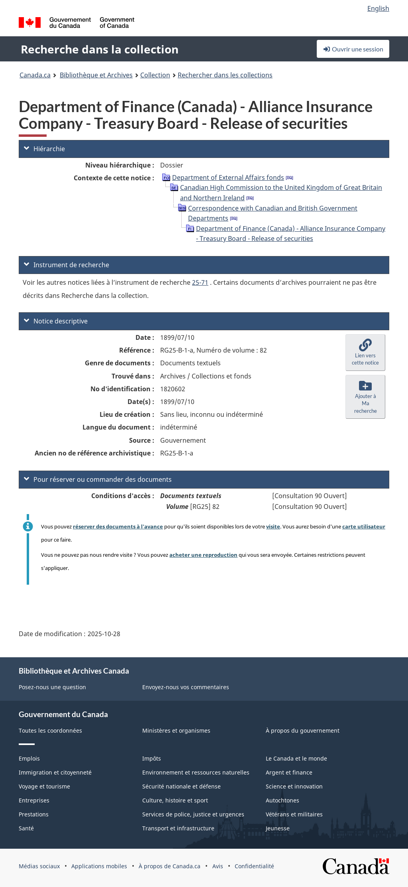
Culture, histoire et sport (175, 800)
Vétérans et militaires (294, 814)
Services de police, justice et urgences (193, 814)
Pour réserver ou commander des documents (98, 479)
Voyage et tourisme (44, 786)
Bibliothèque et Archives (96, 75)
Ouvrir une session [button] (353, 49)
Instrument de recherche (66, 264)
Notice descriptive (56, 321)
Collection (155, 75)
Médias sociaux (39, 866)
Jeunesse (278, 828)
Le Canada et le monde (296, 758)
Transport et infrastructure (178, 828)
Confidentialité (254, 866)
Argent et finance (289, 772)
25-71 (200, 282)
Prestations (34, 814)
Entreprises (34, 800)
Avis (217, 866)
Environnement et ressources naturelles (195, 772)
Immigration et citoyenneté (55, 772)
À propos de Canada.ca (169, 866)
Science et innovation (294, 786)
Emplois (29, 758)
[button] (365, 352)
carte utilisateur (363, 526)
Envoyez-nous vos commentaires (185, 687)
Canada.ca (35, 75)
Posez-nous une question (52, 687)
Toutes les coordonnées (50, 730)
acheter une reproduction (203, 554)
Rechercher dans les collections (225, 75)
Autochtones (282, 800)
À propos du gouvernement (302, 730)
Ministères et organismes (176, 730)
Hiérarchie (44, 148)
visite (273, 526)
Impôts (151, 758)
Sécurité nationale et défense (181, 786)
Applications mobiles (99, 866)
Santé (26, 828)
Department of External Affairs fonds (228, 177)
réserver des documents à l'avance (118, 526)
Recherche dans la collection (99, 49)
